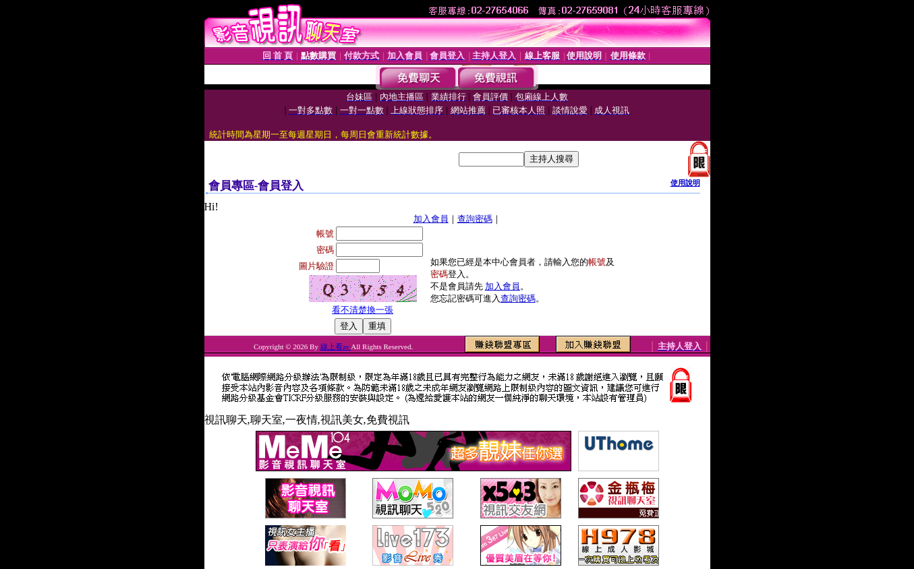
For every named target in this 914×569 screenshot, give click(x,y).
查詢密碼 (474, 219)
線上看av (335, 346)
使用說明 (685, 183)
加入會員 (431, 219)
